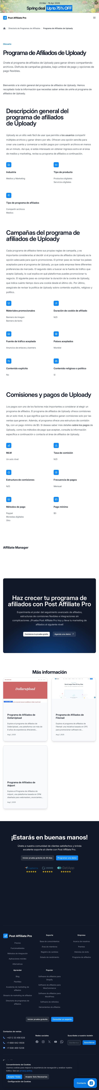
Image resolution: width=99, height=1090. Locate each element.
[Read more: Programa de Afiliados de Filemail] (74, 709)
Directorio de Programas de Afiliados (24, 28)
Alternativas (18, 964)
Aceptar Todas (14, 1077)
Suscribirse (89, 1042)
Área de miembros (49, 947)
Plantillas (17, 982)
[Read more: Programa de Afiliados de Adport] (25, 777)
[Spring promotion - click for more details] (49, 6)
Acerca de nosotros (81, 941)
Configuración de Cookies (19, 1081)
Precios (17, 943)
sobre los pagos (80, 425)
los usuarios (67, 135)
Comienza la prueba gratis (36, 634)
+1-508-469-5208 (15, 1048)
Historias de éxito (81, 952)
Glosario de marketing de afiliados (17, 995)
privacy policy (26, 1071)
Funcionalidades (17, 948)
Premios (81, 947)
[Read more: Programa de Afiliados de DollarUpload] (25, 709)
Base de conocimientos (49, 941)
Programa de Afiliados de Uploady (58, 28)
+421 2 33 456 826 (16, 1037)
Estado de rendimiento (49, 957)
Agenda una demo (64, 634)
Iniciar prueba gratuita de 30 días (37, 858)
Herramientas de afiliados (49, 1007)
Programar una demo (67, 858)
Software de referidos (49, 1002)
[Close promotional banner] (96, 3)
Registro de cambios (49, 952)
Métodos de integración (17, 953)
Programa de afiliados (81, 957)
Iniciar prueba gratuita (37, 1019)
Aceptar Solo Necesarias (36, 1077)
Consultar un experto (62, 1019)
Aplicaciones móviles (17, 959)
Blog (17, 976)
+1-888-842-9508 (15, 1043)
